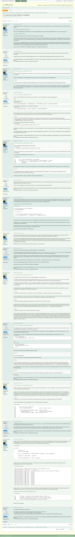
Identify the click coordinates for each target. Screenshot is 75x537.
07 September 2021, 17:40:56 (18, 421)
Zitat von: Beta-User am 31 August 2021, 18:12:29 (23, 71)
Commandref (57, 5)
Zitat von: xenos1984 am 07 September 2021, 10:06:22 (24, 325)
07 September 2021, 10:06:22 (18, 272)
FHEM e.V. (70, 5)
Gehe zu (57, 529)
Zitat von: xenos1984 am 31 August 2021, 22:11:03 (23, 94)
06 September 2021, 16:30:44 (18, 248)
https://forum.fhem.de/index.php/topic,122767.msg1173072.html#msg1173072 (50, 252)
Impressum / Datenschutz (43, 5)
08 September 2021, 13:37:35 (18, 507)
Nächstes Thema (69, 17)
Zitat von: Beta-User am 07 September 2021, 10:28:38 (23, 385)
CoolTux (32, 12)
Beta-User (6, 51)
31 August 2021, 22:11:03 (17, 68)
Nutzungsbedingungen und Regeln (64, 535)
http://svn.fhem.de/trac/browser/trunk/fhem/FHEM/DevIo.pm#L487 (25, 491)
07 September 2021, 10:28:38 (18, 323)
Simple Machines (9, 535)
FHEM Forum (8, 5)
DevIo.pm (32, 154)
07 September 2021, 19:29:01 (18, 439)
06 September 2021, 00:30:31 (18, 233)
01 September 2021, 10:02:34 (18, 92)
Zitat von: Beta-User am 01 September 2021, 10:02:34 (23, 143)
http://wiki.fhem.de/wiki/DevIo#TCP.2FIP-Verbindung (23, 203)
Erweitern (21, 466)
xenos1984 (6, 24)
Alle (16, 20)
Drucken (70, 524)
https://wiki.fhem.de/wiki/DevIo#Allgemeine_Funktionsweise (36, 423)
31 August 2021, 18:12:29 (18, 51)
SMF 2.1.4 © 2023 (4, 535)
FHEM (52, 5)
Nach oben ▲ (72, 535)
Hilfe (58, 535)
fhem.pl (60, 393)
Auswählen (17, 102)
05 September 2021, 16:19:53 (18, 197)
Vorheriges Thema (61, 17)
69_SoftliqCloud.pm (62, 238)
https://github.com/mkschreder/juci (19, 33)
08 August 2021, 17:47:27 (18, 24)
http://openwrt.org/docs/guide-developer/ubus (21, 29)
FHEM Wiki (64, 5)
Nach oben (5, 524)
